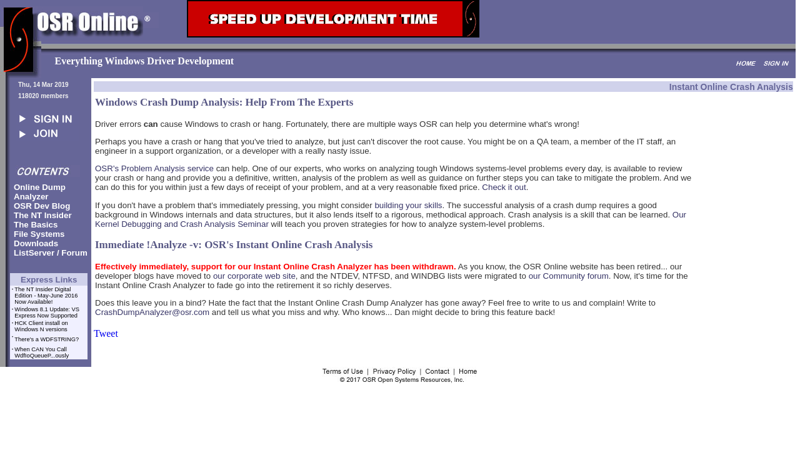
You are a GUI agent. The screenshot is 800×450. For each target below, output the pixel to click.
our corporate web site (254, 276)
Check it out (504, 187)
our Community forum (569, 276)
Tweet (106, 333)
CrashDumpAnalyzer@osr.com (152, 312)
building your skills (408, 205)
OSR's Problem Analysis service (154, 168)
